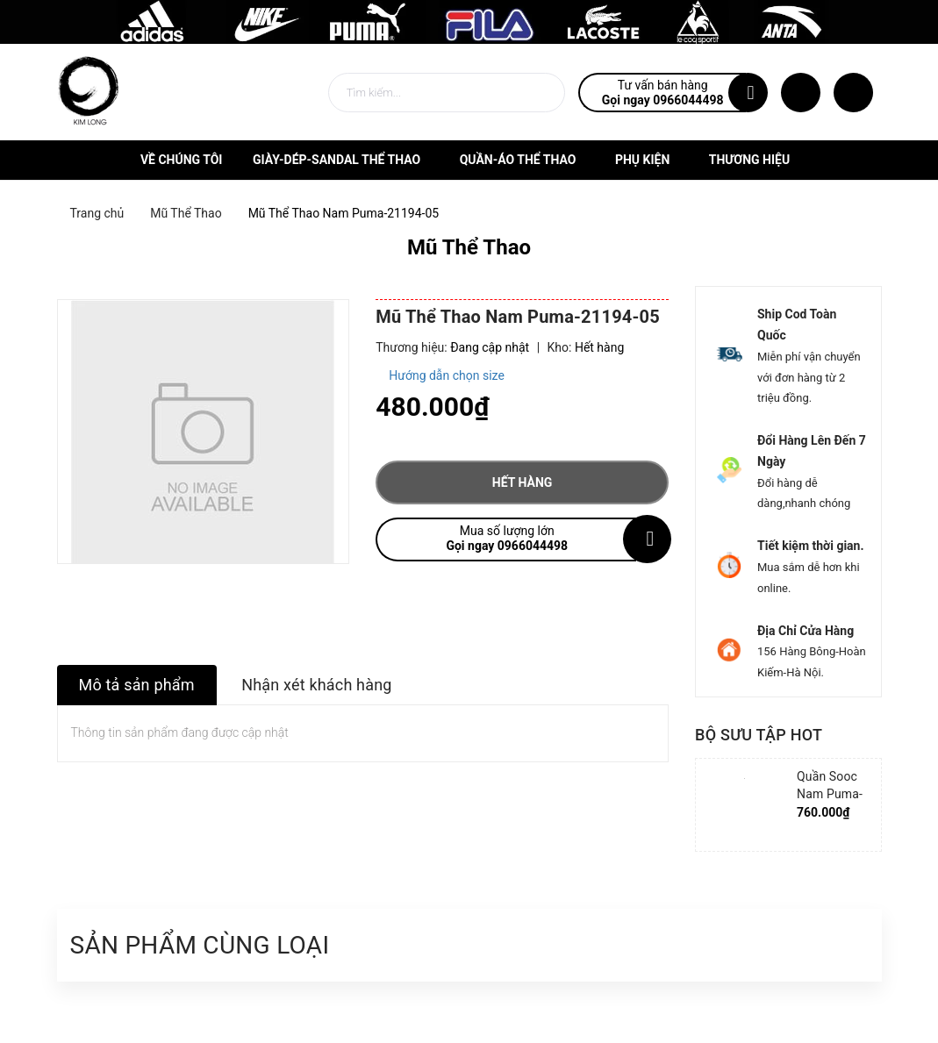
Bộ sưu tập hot (758, 734)
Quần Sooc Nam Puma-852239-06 (830, 793)
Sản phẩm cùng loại (200, 945)
